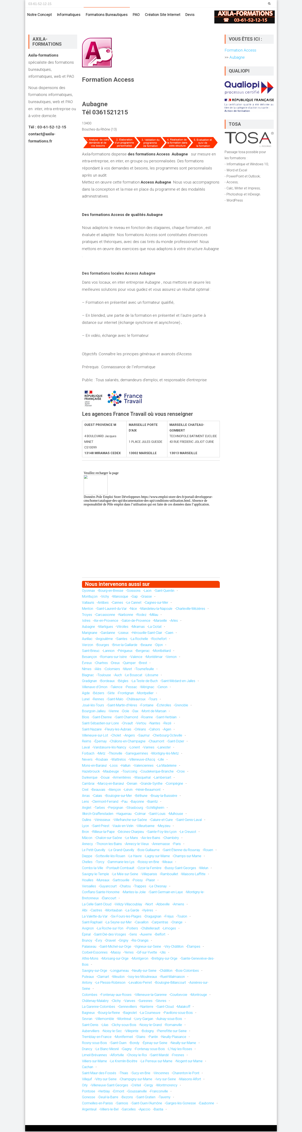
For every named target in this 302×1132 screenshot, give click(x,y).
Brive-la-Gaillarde (125, 645)
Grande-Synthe (152, 784)
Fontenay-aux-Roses (116, 995)
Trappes (140, 887)
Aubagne (88, 627)
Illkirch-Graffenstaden (97, 814)
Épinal (86, 935)
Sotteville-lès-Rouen (110, 856)
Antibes (103, 603)
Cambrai (88, 784)
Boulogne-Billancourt (170, 983)
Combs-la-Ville (92, 869)
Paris (177, 844)
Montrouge (199, 995)
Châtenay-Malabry (95, 1001)
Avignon (88, 929)
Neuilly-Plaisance (173, 1037)
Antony (87, 983)
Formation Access (240, 51)
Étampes (193, 947)
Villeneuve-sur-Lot (95, 736)
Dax (135, 712)
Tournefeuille (144, 670)
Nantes (155, 724)
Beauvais (98, 790)
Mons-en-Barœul (94, 766)
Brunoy (87, 941)
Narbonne (126, 615)
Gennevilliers (128, 1007)
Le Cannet (134, 603)
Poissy (138, 881)
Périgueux (125, 651)
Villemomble (105, 1019)
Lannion (109, 651)
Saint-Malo (115, 700)
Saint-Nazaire (92, 730)
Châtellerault (151, 929)
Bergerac (143, 651)
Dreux (115, 664)
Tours (153, 700)
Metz (101, 754)
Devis (190, 14)
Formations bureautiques (107, 14)
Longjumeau (120, 971)
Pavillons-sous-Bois (178, 1013)
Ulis (163, 953)
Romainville (173, 1025)
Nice (133, 609)
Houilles (87, 881)
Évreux (87, 664)
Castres (96, 911)
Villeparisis (149, 875)
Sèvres (161, 1001)
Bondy (134, 1043)
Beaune (146, 645)
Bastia (158, 1110)
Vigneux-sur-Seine (148, 947)
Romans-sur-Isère (113, 657)
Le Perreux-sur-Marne (156, 1062)
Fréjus (169, 917)
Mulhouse (176, 814)
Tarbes (100, 808)
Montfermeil (124, 1037)
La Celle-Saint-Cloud (96, 905)
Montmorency (167, 1086)
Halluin (125, 766)
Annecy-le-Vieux (137, 844)
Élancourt (109, 899)
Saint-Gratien (146, 1098)
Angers (130, 736)
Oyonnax (88, 591)
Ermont (118, 1092)
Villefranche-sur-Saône (130, 820)
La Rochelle (139, 639)
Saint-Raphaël (92, 923)
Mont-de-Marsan (154, 712)
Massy (116, 953)
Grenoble (181, 706)
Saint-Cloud (165, 1007)
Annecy (87, 844)
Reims (86, 742)
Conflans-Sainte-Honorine (101, 893)
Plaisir (150, 881)
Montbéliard (162, 651)
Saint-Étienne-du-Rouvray (181, 851)
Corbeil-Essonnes (95, 953)
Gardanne (108, 633)
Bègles (123, 682)
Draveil (111, 941)
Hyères (148, 911)
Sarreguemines (137, 754)
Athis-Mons (90, 959)
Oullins (86, 820)
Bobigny (148, 1032)
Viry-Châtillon (174, 947)
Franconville (159, 1092)
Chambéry (171, 838)
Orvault (127, 724)
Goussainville (137, 1092)
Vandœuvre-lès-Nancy (109, 748)
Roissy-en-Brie (148, 863)
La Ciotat (154, 627)
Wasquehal (142, 778)
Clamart (103, 977)
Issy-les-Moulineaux (142, 977)
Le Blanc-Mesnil (107, 1050)
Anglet (86, 808)
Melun (204, 869)
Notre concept (39, 14)
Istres (86, 621)
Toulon (182, 917)
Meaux (168, 863)
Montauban (114, 911)
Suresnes (145, 1001)
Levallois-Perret (140, 983)
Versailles (89, 887)
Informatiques (69, 14)
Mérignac (147, 688)
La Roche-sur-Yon (110, 929)
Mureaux (103, 881)
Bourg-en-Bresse (111, 591)
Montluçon (90, 597)
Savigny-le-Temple (95, 875)
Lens (85, 802)
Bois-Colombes (187, 971)
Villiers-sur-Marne (94, 1062)
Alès (98, 670)
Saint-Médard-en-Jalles (178, 682)
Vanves (129, 1001)
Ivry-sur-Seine (166, 1080)
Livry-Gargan (144, 1019)
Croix (181, 772)
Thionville (115, 754)
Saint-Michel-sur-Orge (115, 947)
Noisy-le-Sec (112, 1032)
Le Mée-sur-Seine (125, 875)
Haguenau (124, 814)
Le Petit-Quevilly (93, 851)
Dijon (159, 645)
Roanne (147, 718)
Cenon (162, 688)
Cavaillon (141, 923)
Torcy (100, 863)
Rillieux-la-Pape (103, 832)
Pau (125, 802)
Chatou (125, 887)
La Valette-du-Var (95, 917)
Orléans (140, 730)
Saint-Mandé (159, 1056)
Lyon (85, 826)
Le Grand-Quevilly (121, 851)
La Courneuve (150, 1013)
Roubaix (102, 760)
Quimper (129, 664)
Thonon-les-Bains (109, 844)
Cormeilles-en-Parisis (97, 1104)
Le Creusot (188, 832)
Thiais (124, 1074)
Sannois (122, 1104)
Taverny (165, 1098)
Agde (86, 694)
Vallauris (88, 603)
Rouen (208, 851)
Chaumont (156, 742)
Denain (132, 784)
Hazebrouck (91, 772)
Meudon (119, 977)
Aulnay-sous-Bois (169, 1019)
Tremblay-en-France (97, 1037)
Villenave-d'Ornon (94, 688)
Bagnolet (130, 1013)
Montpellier (145, 694)
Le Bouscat (133, 676)
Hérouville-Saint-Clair (147, 633)
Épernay (101, 742)
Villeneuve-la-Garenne (151, 995)
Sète (111, 694)
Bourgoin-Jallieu (93, 712)
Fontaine (147, 706)
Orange (177, 923)
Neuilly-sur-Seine (144, 971)
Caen (169, 633)
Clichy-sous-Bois (124, 1025)
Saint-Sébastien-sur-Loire (100, 724)
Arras (86, 796)
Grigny (123, 941)
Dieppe (87, 856)
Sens (133, 935)
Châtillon (166, 971)
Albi (84, 911)
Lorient (135, 748)
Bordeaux (107, 682)
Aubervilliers (90, 1032)
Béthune (141, 796)
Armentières (122, 778)
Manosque (120, 597)
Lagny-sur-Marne (157, 856)
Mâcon (87, 838)
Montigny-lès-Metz (165, 754)
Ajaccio (144, 1110)
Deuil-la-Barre (108, 1098)
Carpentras (160, 923)
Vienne (114, 712)
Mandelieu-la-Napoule (156, 609)
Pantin (153, 1037)
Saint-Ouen (118, 1043)
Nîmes (86, 670)
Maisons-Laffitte (194, 875)
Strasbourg (135, 808)
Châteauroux (136, 700)
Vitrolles (122, 627)
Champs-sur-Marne (187, 856)
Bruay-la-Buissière (164, 796)
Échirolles (164, 706)
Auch (118, 676)
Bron (85, 832)
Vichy (105, 597)
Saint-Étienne (102, 718)
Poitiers (132, 929)
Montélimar (154, 657)
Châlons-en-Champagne (128, 742)
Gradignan (89, 682)
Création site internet (162, 14)
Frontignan (126, 694)
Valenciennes (144, 766)
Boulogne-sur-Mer (119, 796)
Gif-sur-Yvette (147, 953)
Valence (136, 657)
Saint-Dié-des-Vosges (110, 935)
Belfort (160, 935)
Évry (99, 941)
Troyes (87, 615)
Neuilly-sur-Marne (183, 1043)
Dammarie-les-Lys (121, 863)
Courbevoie (178, 995)
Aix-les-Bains (151, 838)
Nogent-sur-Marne (189, 1062)
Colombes (89, 995)
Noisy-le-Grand (151, 1025)
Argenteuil (89, 1110)
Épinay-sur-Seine (155, 1043)
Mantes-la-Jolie (134, 893)
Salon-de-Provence (136, 621)
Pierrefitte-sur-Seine (172, 1032)
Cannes (117, 603)
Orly (85, 1086)
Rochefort (159, 639)
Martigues (106, 627)
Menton (87, 609)
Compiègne (174, 784)
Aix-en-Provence (106, 621)
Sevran (87, 1019)
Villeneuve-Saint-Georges (109, 1086)
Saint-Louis (157, 814)
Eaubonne (206, 1104)
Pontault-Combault (120, 869)
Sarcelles (129, 1110)
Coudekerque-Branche (157, 772)
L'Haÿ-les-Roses (180, 1050)
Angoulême (104, 639)
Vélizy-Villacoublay (128, 905)
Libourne (152, 676)
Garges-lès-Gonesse (181, 1104)
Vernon (171, 657)
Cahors (155, 730)
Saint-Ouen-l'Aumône (147, 1104)
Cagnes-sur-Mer (156, 603)
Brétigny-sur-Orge (164, 959)
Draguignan (153, 917)
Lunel (86, 700)
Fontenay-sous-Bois (150, 1050)
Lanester (164, 748)
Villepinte (131, 1032)
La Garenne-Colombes (98, 1007)
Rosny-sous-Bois (94, 1043)
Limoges (169, 929)
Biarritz (153, 802)
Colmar (140, 814)
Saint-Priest (100, 826)
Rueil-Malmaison (173, 977)
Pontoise (88, 1092)
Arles (174, 621)
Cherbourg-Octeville (167, 736)
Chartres (101, 664)
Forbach (88, 754)
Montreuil (124, 1019)
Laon (147, 591)
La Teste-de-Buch (145, 682)
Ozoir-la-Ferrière (149, 869)
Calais (97, 796)
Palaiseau (89, 947)
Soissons (134, 591)
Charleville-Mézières (190, 609)
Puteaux (88, 977)
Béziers (98, 694)
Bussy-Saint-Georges (180, 869)
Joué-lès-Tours (93, 706)
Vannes (148, 748)
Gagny (127, 1050)
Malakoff (183, 1007)
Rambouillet (169, 875)
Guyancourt (108, 887)
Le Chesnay (158, 887)
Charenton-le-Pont (186, 1074)
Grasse (146, 597)
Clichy (116, 1001)
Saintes (121, 639)
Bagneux (88, 1013)
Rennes (98, 700)
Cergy (148, 1086)
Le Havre (135, 856)
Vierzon (87, 645)
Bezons (127, 1098)
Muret (128, 670)
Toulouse (104, 676)
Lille (161, 760)
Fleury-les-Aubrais (118, 730)
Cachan (87, 1068)
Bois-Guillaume (149, 851)
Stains (140, 1037)
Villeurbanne (146, 826)
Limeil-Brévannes (94, 1056)
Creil (85, 790)
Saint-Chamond (126, 718)
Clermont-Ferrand (105, 802)
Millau (154, 615)
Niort (149, 905)
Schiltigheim (155, 808)
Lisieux (124, 633)
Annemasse (161, 844)
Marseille (160, 621)
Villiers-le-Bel (109, 1110)
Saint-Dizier (176, 742)
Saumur (144, 736)
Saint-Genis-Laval (189, 820)
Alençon (115, 790)
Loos (114, 766)
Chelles (87, 863)
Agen (167, 730)
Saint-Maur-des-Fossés (99, 1074)
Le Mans (132, 838)
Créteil (136, 1086)
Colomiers (112, 670)
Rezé (167, 724)
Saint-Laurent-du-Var (112, 609)
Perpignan (115, 808)
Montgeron (140, 959)
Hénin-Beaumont (148, 790)
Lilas (105, 1025)
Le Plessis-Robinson (110, 983)
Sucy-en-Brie (141, 1074)
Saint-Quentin (164, 591)
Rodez (141, 615)
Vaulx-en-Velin (123, 826)
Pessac (131, 688)
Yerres (129, 953)
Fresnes (178, 1056)
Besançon (89, 657)
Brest (143, 664)
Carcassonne (105, 615)
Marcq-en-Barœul (111, 784)
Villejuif (87, 1080)
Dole (125, 712)
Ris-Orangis (140, 941)
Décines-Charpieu (131, 832)
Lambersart (162, 778)
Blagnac (88, 676)
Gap (135, 597)
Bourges (103, 645)
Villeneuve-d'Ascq (142, 760)
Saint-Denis (90, 1025)
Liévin (128, 790)
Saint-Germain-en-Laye (166, 893)
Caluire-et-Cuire (162, 820)
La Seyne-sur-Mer (119, 923)
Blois (85, 718)
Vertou (141, 724)
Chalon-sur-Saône (109, 838)
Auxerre (146, 935)
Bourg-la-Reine (109, 1013)
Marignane (89, 633)
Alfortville (117, 1056)
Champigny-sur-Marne (136, 1080)
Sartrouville (121, 881)
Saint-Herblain (166, 718)
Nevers (87, 760)
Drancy (87, 1050)
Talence (116, 688)
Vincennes (161, 1074)
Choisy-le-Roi (137, 1056)
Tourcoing (129, 772)
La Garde (132, 911)
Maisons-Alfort (190, 1080)
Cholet (116, 736)
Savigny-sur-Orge (94, 971)
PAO (136, 14)
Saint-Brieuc (91, 651)
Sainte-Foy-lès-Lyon (162, 832)
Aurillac (87, 639)
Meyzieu (164, 826)
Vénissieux (102, 820)
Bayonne (137, 802)
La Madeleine (167, 766)
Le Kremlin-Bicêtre (124, 1062)
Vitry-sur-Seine (106, 1080)
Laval (86, 748)
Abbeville (163, 905)
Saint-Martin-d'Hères (122, 706)
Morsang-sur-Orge (115, 959)
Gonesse (88, 1098)
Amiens (178, 905)
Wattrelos (119, 760)
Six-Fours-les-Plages (126, 917)
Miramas (138, 627)
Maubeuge (111, 772)
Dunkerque (90, 778)
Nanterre (147, 1007)
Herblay (104, 1092)
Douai (105, 778)
